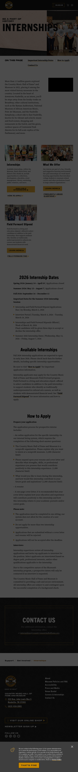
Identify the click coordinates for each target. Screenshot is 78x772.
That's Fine (29, 765)
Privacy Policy (56, 760)
